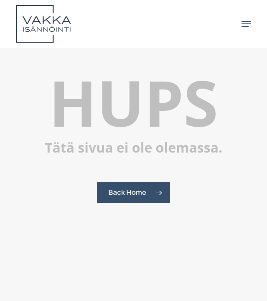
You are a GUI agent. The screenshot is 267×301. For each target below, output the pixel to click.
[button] (246, 24)
